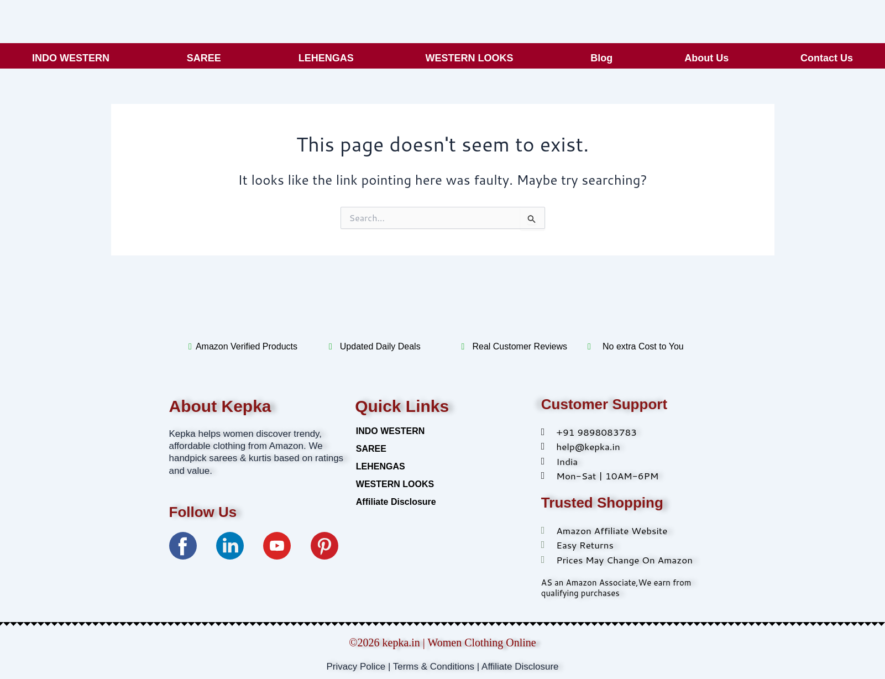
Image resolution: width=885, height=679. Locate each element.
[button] (74, 58)
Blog (601, 58)
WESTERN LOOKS (470, 58)
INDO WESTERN (70, 58)
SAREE (204, 58)
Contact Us (826, 58)
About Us (706, 58)
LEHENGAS (326, 58)
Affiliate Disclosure (396, 501)
